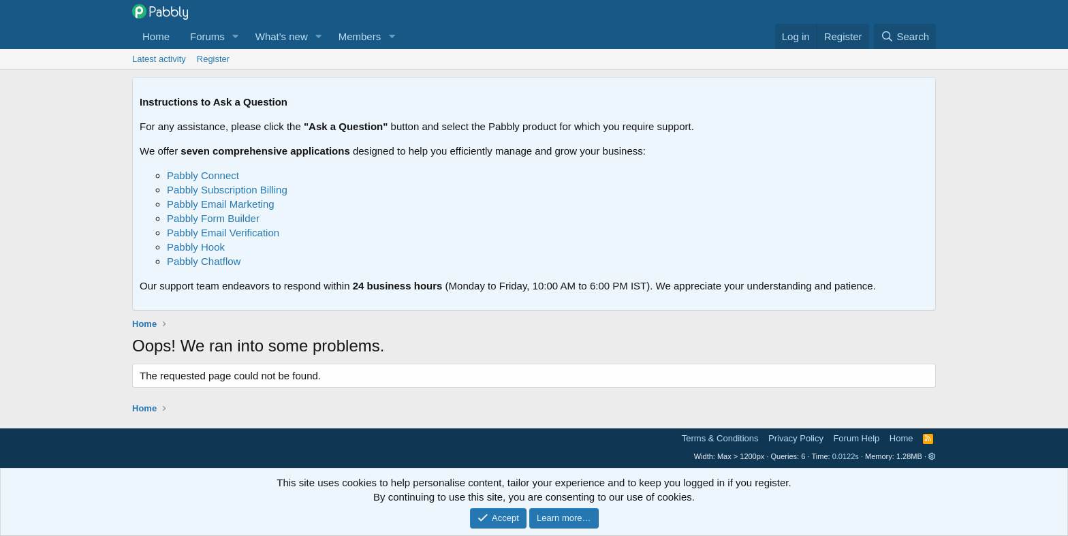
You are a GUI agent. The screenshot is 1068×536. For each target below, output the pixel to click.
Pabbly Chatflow (203, 261)
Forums (207, 36)
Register (213, 59)
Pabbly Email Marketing (220, 204)
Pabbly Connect (203, 175)
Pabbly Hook (196, 247)
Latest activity (159, 59)
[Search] (905, 36)
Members (360, 36)
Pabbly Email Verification (223, 232)
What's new (281, 36)
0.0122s (845, 456)
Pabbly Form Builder (213, 218)
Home (156, 36)
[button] (235, 36)
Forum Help (856, 438)
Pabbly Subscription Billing (227, 189)
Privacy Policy (795, 438)
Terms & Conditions (720, 438)
